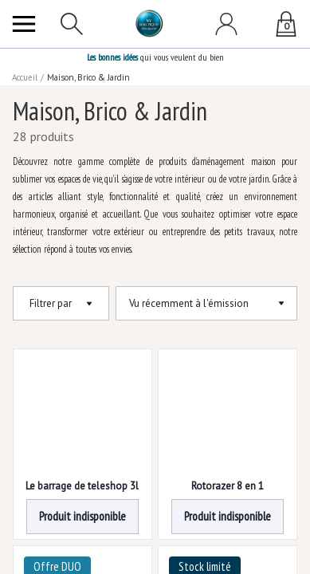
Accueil (25, 77)
